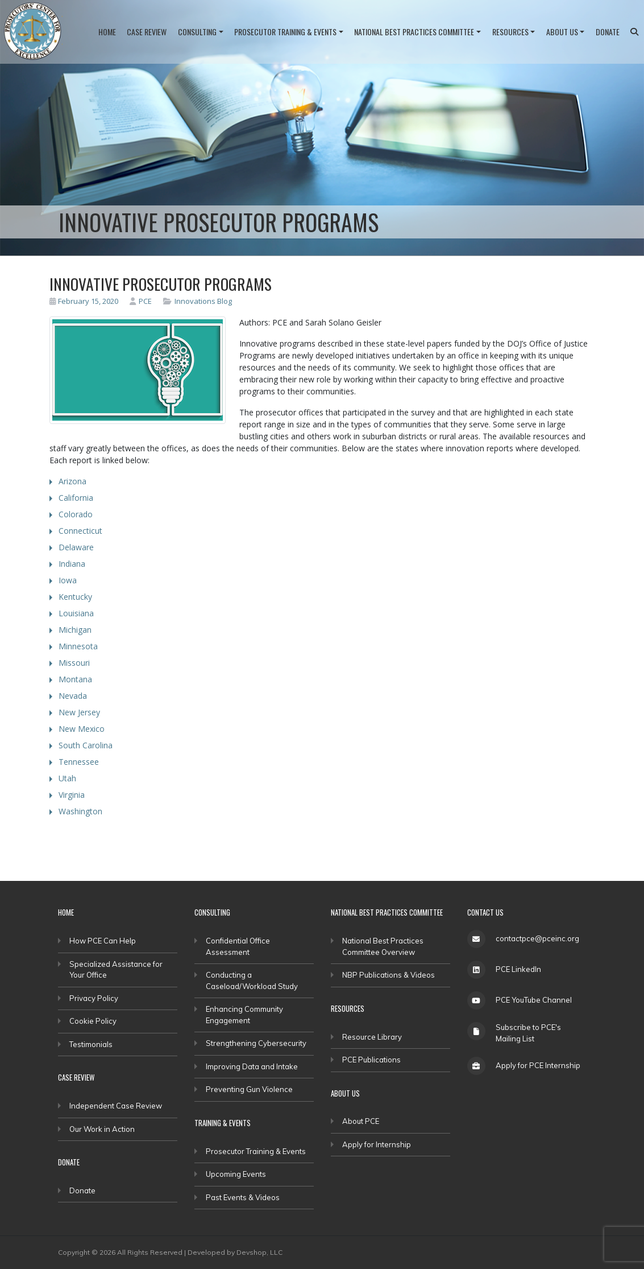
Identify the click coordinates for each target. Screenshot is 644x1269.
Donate (608, 32)
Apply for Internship (376, 1144)
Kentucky (75, 596)
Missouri (74, 662)
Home (107, 32)
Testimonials (91, 1044)
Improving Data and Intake (252, 1066)
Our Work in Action (102, 1129)
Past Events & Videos (243, 1197)
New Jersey (79, 712)
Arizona (72, 481)
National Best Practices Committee (414, 32)
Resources (510, 32)
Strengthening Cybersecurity (256, 1043)
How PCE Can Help (102, 940)
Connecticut (80, 530)
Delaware (76, 547)
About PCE (360, 1121)
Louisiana (76, 613)
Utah (67, 778)
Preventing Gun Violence (249, 1089)
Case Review (147, 32)
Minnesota (78, 646)
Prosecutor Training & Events (285, 32)
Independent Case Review (115, 1105)
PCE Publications (371, 1059)
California (76, 497)
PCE (141, 301)
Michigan (75, 629)
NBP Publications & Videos (388, 974)
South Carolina (86, 745)
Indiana (72, 563)
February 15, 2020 (84, 301)
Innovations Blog (203, 301)
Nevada (73, 695)
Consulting (197, 32)
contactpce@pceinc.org (537, 938)
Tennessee (79, 761)
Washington (80, 811)
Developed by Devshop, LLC (235, 1252)
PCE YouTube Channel (534, 999)
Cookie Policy (93, 1020)
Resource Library (372, 1036)
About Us (562, 32)
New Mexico (82, 728)
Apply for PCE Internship (538, 1065)
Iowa (68, 580)
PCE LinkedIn (518, 969)
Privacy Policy (93, 998)
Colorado (76, 514)
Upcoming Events (236, 1174)
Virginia (72, 794)
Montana (75, 679)
